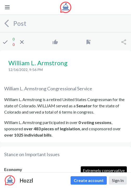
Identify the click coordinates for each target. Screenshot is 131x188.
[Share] (123, 42)
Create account (89, 180)
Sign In (118, 180)
